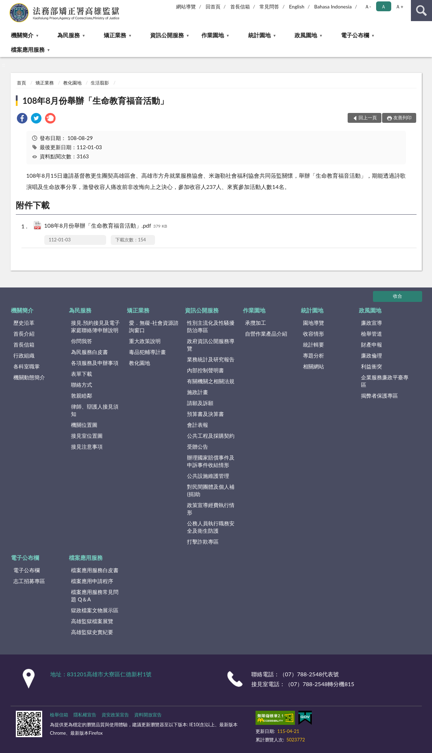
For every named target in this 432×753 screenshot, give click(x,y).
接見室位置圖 (87, 435)
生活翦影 (100, 83)
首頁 (21, 83)
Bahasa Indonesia (333, 7)
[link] (22, 119)
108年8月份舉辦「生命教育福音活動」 (95, 100)
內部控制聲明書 (205, 370)
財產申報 (371, 344)
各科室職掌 (26, 366)
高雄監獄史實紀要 (92, 632)
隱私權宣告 (84, 714)
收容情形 (313, 333)
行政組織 (23, 355)
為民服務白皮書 (89, 352)
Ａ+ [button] (399, 7)
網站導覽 (186, 7)
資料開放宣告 (148, 714)
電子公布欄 (355, 35)
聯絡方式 (81, 384)
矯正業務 (115, 35)
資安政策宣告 (115, 714)
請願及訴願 (200, 403)
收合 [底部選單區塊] (397, 296)
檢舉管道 (371, 333)
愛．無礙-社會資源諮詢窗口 (154, 326)
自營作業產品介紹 (266, 333)
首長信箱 (240, 7)
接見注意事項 (87, 446)
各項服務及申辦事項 (94, 363)
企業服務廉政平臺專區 (384, 381)
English (296, 7)
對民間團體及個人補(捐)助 (210, 490)
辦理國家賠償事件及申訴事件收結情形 (210, 461)
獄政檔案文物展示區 (94, 610)
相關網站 (313, 366)
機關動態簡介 (29, 377)
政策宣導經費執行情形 (210, 508)
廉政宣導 (371, 322)
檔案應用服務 (28, 49)
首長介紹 (23, 333)
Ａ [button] (383, 7)
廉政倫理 (371, 355)
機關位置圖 (84, 425)
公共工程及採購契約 (210, 435)
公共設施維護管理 (208, 476)
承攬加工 (255, 322)
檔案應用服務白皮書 (94, 570)
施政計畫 (197, 392)
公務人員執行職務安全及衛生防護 (210, 527)
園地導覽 (313, 322)
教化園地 (72, 83)
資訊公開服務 (167, 35)
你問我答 (81, 341)
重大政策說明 (145, 341)
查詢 (421, 10)
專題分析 (313, 355)
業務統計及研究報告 (210, 359)
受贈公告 (197, 446)
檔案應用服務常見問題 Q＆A (94, 595)
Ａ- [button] (368, 7)
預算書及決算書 (205, 414)
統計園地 (259, 35)
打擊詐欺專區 (203, 541)
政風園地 (306, 35)
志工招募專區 (29, 581)
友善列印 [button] (402, 117)
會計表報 (197, 425)
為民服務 (68, 35)
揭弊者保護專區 (379, 395)
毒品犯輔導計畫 (147, 352)
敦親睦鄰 (81, 395)
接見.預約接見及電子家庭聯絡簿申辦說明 (95, 326)
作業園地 (212, 35)
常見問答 (269, 7)
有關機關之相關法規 (210, 381)
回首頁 (213, 7)
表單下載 (81, 374)
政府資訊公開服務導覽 (210, 345)
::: (5, 5)
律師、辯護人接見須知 (94, 410)
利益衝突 (371, 366)
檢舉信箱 (59, 714)
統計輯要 (313, 344)
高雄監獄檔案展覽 (92, 621)
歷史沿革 (23, 322)
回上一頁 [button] (368, 117)
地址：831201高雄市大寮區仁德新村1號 (101, 674)
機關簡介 (22, 35)
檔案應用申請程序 (92, 581)
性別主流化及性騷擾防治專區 (210, 326)
